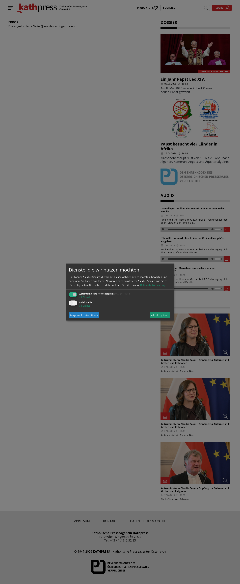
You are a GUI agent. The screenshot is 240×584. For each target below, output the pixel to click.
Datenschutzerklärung (152, 284)
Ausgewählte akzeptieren (84, 315)
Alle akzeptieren (160, 315)
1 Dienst (84, 297)
